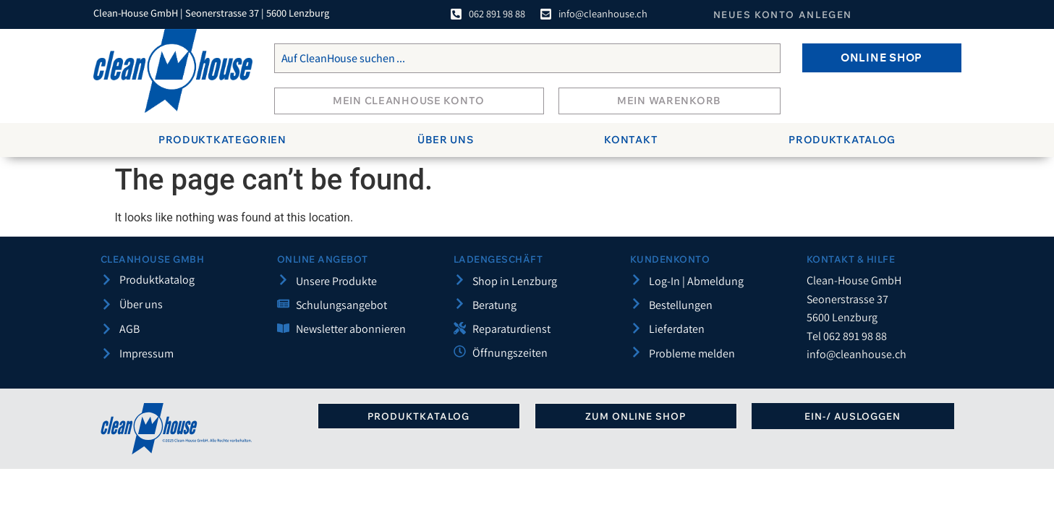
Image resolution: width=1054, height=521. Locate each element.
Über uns (445, 139)
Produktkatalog (842, 139)
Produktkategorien (222, 139)
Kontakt (631, 139)
